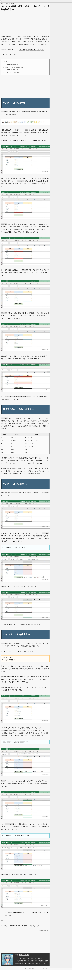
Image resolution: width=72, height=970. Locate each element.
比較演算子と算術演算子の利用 (30, 426)
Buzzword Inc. (36, 968)
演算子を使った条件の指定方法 (13, 67)
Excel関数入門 (7, 3)
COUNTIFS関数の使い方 (11, 69)
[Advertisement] (25, 22)
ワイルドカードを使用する (12, 72)
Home (2, 3)
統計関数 (13, 3)
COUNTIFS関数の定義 (11, 64)
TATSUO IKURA (24, 955)
